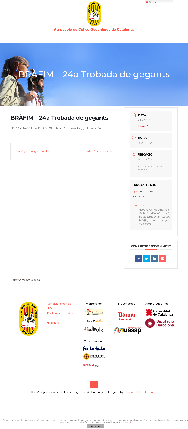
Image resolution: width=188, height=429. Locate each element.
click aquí (126, 422)
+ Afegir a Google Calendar (39, 151)
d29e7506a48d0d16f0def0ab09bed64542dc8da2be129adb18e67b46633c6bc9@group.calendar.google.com (154, 220)
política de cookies (75, 422)
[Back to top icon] (94, 390)
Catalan (151, 2)
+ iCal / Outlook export (94, 151)
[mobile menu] (3, 38)
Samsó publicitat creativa (140, 398)
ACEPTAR (95, 426)
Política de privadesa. (61, 319)
